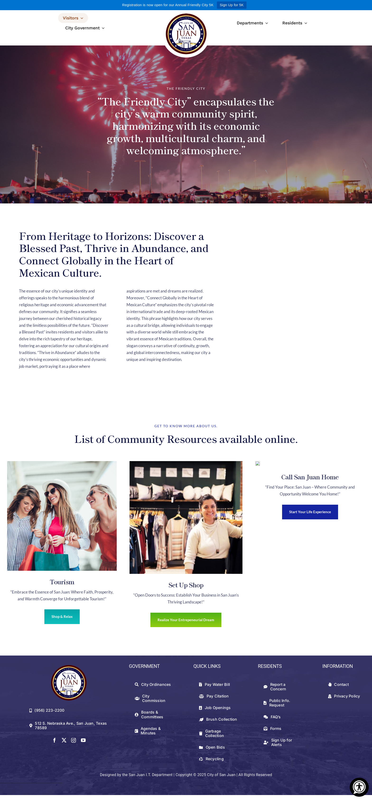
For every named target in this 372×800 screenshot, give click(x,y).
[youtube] (83, 740)
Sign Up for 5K (232, 5)
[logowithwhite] (186, 12)
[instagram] (73, 740)
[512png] (69, 667)
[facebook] (54, 740)
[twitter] (64, 740)
